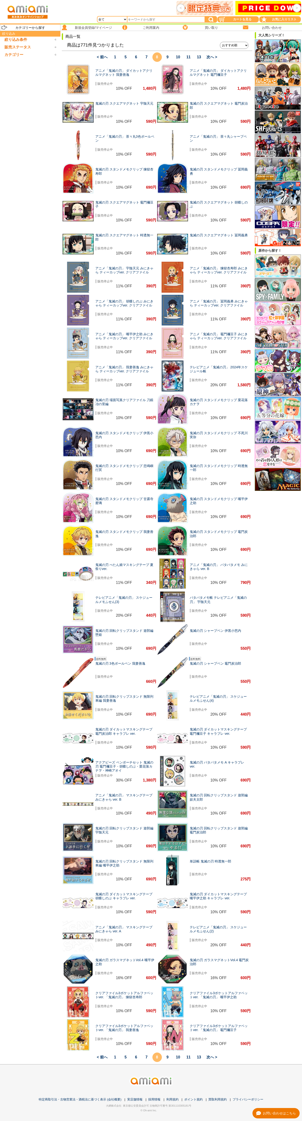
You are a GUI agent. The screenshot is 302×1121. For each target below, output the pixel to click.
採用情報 (154, 1099)
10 (178, 57)
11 (188, 57)
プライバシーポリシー (248, 1099)
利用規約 (172, 1099)
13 (199, 57)
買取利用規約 (217, 1099)
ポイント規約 (193, 1099)
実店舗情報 (135, 1099)
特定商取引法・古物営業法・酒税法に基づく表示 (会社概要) (80, 1099)
